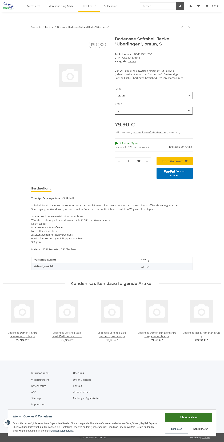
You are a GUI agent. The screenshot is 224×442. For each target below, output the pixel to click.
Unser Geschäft (82, 379)
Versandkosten (81, 392)
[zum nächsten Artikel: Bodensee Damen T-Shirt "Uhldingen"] (189, 27)
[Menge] (128, 161)
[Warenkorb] (211, 6)
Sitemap (36, 398)
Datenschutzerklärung (62, 430)
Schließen (175, 429)
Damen (132, 61)
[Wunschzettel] (198, 6)
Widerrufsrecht (40, 379)
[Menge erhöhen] (147, 161)
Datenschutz (38, 385)
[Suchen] (158, 6)
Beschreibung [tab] (41, 188)
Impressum (38, 404)
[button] (190, 6)
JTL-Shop (206, 437)
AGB (33, 392)
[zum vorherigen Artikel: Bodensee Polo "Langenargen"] (182, 27)
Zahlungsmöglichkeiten (86, 398)
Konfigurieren (200, 429)
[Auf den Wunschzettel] (102, 44)
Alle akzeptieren (188, 417)
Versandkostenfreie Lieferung (150, 132)
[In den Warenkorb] (175, 161)
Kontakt (77, 385)
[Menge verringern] (119, 161)
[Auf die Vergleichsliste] (93, 44)
